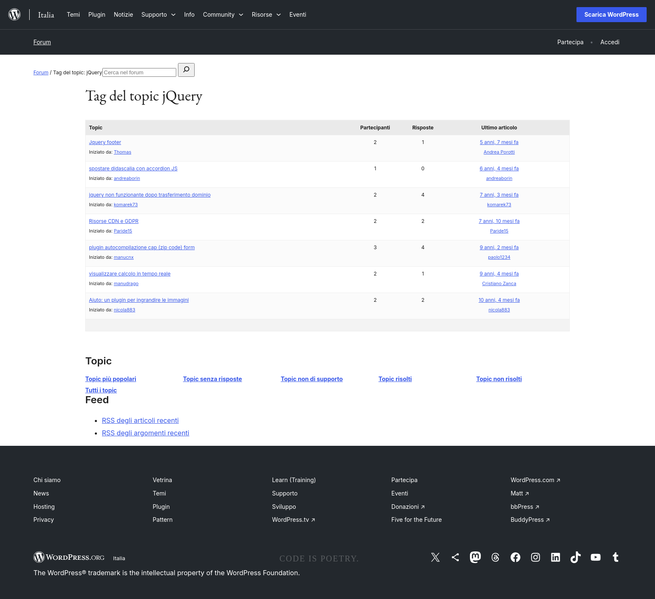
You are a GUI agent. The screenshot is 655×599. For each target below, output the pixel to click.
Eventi (399, 493)
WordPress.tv (293, 519)
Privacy (43, 519)
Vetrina (163, 479)
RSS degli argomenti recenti (145, 433)
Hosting (44, 506)
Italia (119, 558)
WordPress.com (535, 479)
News (41, 493)
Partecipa (404, 479)
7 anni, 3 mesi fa (499, 195)
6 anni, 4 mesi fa (499, 168)
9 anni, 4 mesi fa (499, 273)
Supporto (284, 493)
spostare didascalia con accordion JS (133, 168)
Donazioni (408, 506)
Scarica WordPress (611, 14)
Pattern (163, 519)
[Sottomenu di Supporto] (158, 14)
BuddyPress (530, 519)
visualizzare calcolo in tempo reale (129, 273)
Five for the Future (416, 519)
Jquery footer (105, 142)
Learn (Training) (294, 479)
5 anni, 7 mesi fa (499, 142)
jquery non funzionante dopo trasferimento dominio (150, 195)
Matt (519, 493)
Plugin (161, 506)
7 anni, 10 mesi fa (499, 221)
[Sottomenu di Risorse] (266, 14)
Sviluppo (284, 506)
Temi (159, 493)
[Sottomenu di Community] (223, 14)
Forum (42, 41)
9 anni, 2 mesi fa (499, 247)
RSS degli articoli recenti (140, 420)
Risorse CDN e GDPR (114, 221)
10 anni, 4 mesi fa (499, 300)
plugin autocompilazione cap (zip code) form (142, 247)
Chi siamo (47, 479)
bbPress (524, 506)
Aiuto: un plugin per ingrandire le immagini (139, 300)
